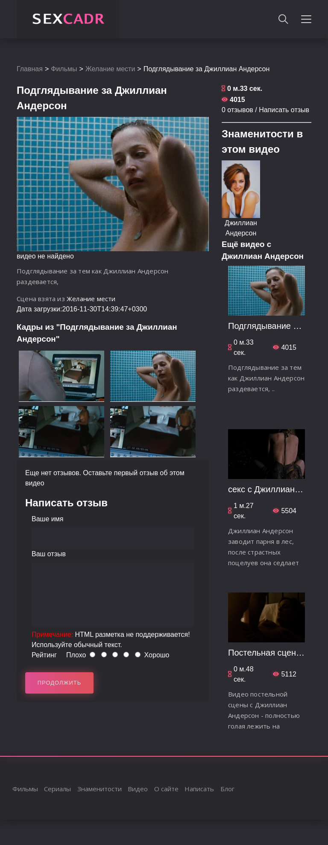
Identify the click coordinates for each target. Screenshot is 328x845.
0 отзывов (237, 109)
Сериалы (57, 788)
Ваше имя (47, 519)
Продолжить (60, 682)
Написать (199, 788)
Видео (138, 788)
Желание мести (110, 69)
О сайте (166, 788)
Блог (227, 788)
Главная (30, 69)
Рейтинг (44, 655)
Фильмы (64, 69)
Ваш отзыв (49, 554)
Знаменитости (99, 788)
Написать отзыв (284, 109)
